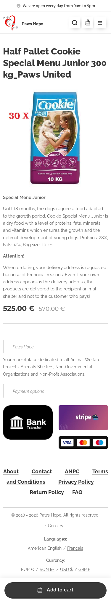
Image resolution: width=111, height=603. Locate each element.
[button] (74, 22)
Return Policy (47, 492)
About (11, 471)
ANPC (72, 471)
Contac (41, 471)
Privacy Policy (76, 481)
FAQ (77, 492)
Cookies (55, 525)
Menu (98, 23)
